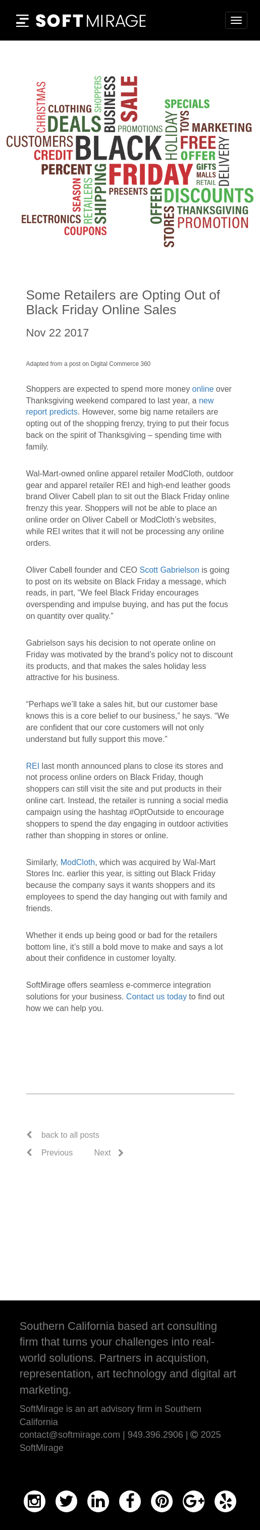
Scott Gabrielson (169, 570)
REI (33, 766)
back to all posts (70, 1135)
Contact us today (156, 996)
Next (102, 1152)
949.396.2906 (155, 1435)
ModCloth (78, 862)
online (203, 389)
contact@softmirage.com (70, 1435)
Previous (49, 1152)
